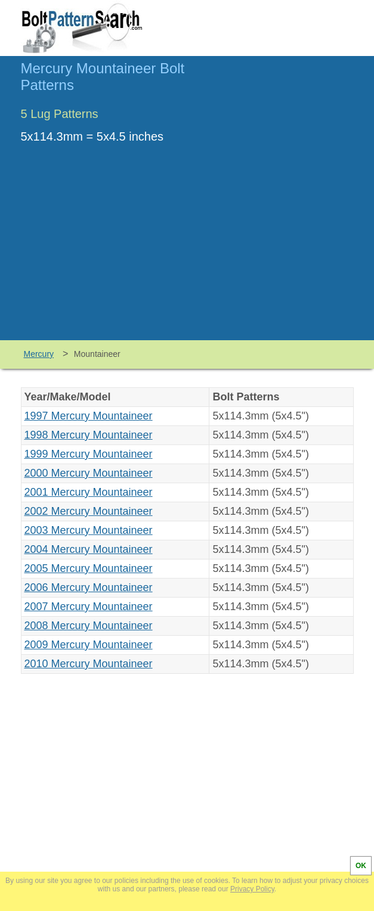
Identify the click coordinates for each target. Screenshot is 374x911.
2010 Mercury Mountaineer (88, 664)
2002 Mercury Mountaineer (88, 511)
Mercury (39, 354)
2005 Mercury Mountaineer (88, 568)
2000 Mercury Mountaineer (88, 473)
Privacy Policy (252, 889)
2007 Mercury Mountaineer (88, 606)
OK (361, 866)
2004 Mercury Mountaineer (88, 549)
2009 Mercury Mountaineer (88, 645)
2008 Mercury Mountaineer (88, 626)
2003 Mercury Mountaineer (88, 530)
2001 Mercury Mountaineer (88, 492)
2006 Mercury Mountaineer (88, 587)
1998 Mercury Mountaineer (88, 435)
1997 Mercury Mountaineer (88, 416)
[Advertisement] (187, 250)
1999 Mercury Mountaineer (88, 454)
